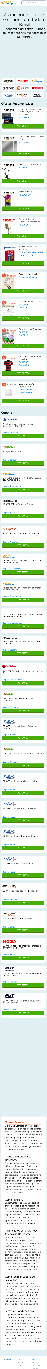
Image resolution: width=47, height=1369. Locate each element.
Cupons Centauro (10, 460)
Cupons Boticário (10, 513)
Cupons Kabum (9, 735)
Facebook (36, 1365)
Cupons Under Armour (12, 623)
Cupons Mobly (9, 954)
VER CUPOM (23, 436)
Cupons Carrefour (10, 433)
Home (20, 1362)
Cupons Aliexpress (10, 542)
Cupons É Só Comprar (12, 486)
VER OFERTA (23, 126)
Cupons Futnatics (10, 982)
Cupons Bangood (10, 899)
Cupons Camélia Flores (12, 680)
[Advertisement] (23, 58)
